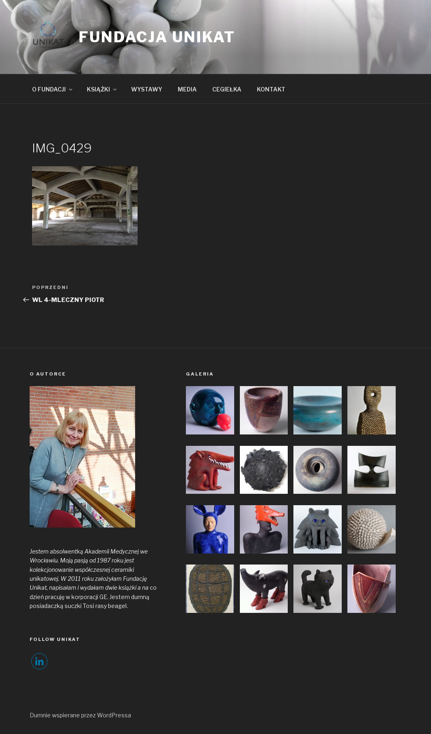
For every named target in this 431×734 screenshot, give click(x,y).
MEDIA (187, 89)
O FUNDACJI (52, 89)
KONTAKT (271, 89)
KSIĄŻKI (102, 89)
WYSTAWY (146, 89)
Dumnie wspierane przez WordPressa (80, 715)
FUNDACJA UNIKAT (157, 37)
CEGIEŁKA (226, 89)
